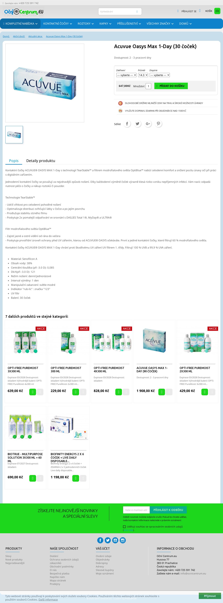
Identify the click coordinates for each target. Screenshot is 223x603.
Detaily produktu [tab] (40, 160)
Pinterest (158, 123)
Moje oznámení (105, 573)
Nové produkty (13, 559)
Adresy (100, 566)
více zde (128, 530)
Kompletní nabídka (22, 24)
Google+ (147, 123)
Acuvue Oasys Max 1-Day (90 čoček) (152, 369)
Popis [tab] (13, 160)
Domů (186, 24)
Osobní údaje (104, 556)
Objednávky (103, 559)
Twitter (108, 540)
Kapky (106, 24)
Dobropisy (102, 563)
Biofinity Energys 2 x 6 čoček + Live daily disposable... (67, 458)
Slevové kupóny (105, 570)
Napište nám (57, 577)
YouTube (115, 540)
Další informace (48, 599)
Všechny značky (161, 24)
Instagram (123, 540)
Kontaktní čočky (58, 24)
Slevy (8, 556)
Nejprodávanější (15, 563)
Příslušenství (129, 24)
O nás (53, 570)
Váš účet (103, 548)
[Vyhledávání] (120, 11)
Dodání (54, 556)
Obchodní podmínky (62, 566)
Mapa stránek (58, 580)
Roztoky (86, 24)
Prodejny (55, 584)
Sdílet (127, 123)
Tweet (137, 123)
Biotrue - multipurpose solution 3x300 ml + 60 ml (25, 458)
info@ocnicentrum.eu (193, 573)
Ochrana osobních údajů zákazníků (64, 561)
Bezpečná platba (59, 573)
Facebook (100, 540)
